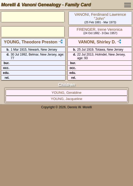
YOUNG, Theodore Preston (30, 42)
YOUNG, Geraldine (66, 93)
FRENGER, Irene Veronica (99, 29)
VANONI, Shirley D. (97, 42)
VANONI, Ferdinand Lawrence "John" (100, 16)
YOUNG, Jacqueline (66, 99)
